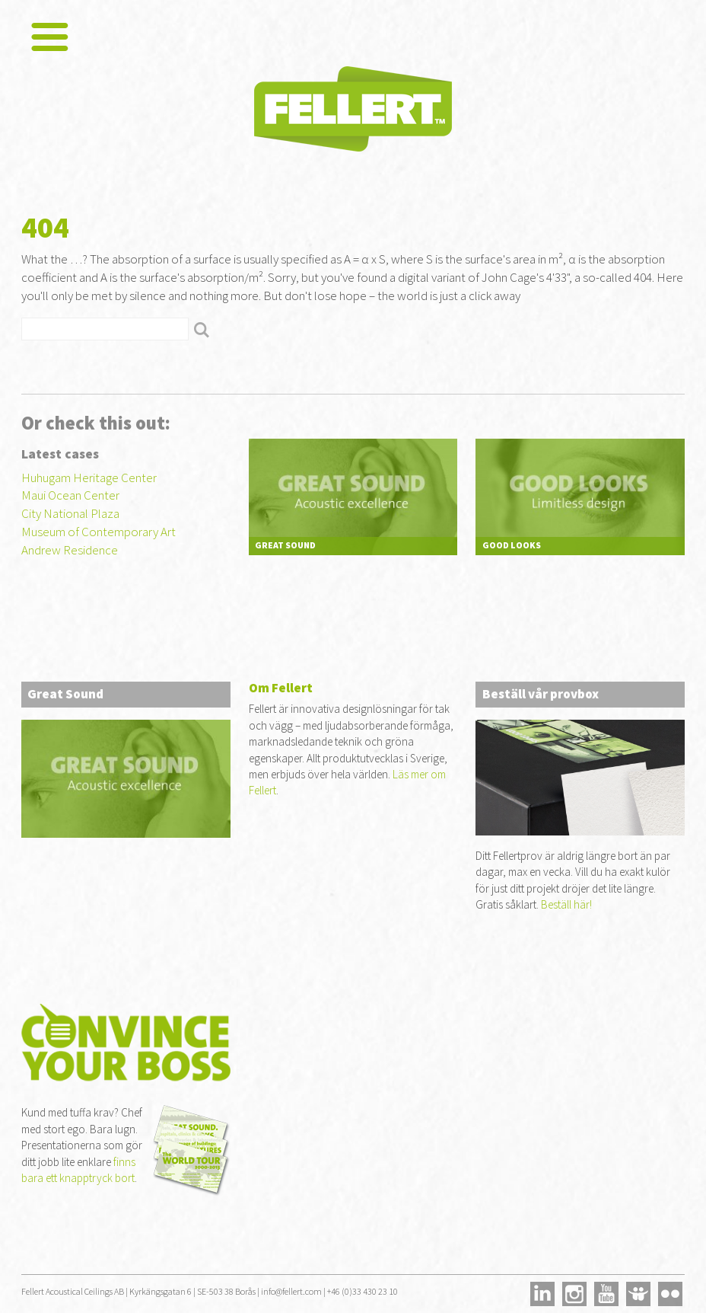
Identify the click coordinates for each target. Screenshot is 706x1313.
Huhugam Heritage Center (89, 477)
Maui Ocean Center (70, 495)
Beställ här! (566, 904)
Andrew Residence (69, 549)
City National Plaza (70, 513)
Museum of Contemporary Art (98, 531)
